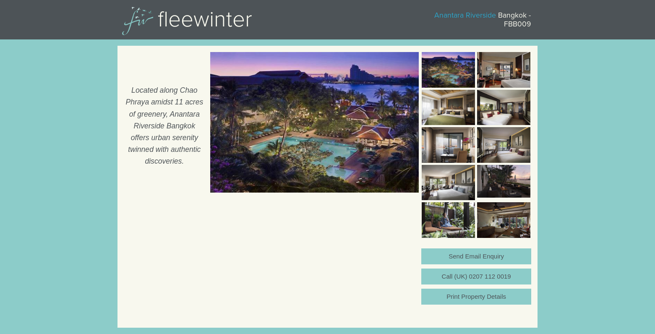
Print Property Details (476, 296)
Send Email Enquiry (476, 256)
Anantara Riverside (465, 15)
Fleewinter (205, 19)
